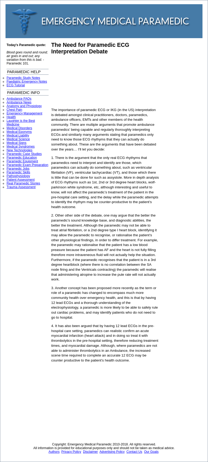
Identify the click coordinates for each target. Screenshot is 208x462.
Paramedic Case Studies (24, 154)
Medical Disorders (19, 128)
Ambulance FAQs (19, 99)
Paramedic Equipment (22, 161)
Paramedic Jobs (18, 168)
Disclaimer (90, 452)
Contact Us (134, 452)
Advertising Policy (112, 452)
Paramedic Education (22, 157)
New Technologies (19, 150)
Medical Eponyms (19, 132)
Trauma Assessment (21, 187)
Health (11, 117)
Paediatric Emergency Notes (27, 81)
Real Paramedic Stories (23, 183)
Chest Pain (14, 110)
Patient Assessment (21, 180)
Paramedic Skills (18, 172)
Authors (54, 452)
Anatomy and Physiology (24, 106)
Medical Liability (18, 135)
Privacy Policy (71, 452)
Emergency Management (24, 113)
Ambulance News (19, 102)
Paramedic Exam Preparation (27, 165)
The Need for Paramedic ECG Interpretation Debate (90, 48)
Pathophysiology (18, 176)
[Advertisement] (88, 81)
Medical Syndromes (21, 146)
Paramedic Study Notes (23, 78)
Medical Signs (17, 143)
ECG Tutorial (16, 85)
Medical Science (18, 139)
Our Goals (151, 452)
